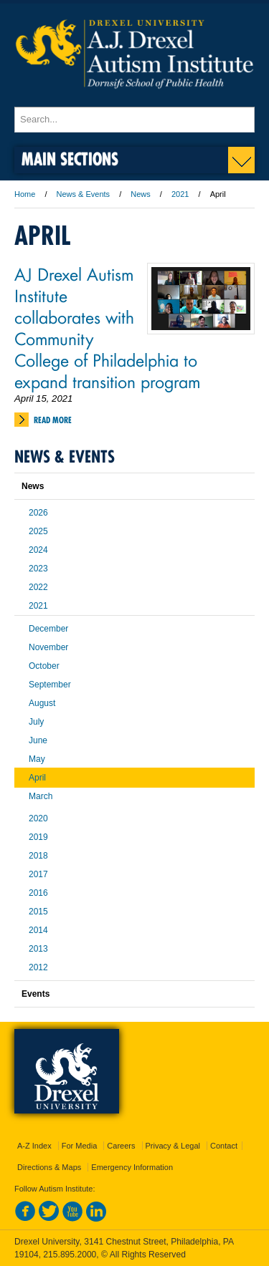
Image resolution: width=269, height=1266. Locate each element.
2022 (38, 587)
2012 (38, 967)
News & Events (83, 194)
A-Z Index (34, 1145)
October (44, 666)
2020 (38, 818)
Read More (53, 420)
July (36, 722)
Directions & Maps (49, 1167)
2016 (38, 893)
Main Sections (70, 158)
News (141, 194)
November (48, 647)
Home (24, 194)
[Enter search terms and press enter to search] (134, 119)
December (48, 629)
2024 (38, 550)
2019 (38, 837)
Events (35, 994)
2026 (38, 513)
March (40, 796)
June (38, 740)
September (50, 685)
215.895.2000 (69, 1255)
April (37, 778)
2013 (38, 949)
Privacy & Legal (173, 1145)
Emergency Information (132, 1167)
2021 (180, 194)
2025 (38, 531)
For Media (80, 1145)
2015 (38, 912)
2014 (38, 930)
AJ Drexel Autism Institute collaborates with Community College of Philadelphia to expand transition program (107, 327)
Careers (121, 1145)
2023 (38, 569)
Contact (223, 1145)
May (37, 759)
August (42, 703)
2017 (38, 874)
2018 (38, 856)
